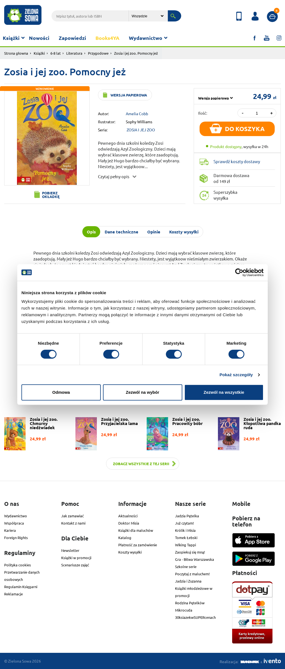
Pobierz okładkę (51, 194)
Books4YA (107, 38)
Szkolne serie (185, 566)
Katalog (124, 537)
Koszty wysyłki (130, 552)
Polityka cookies (17, 564)
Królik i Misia (185, 530)
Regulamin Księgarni (20, 586)
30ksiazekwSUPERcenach (195, 617)
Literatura (74, 53)
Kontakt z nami (73, 523)
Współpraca (14, 523)
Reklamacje (13, 593)
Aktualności (127, 515)
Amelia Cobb (137, 113)
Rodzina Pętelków (190, 602)
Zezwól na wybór (142, 392)
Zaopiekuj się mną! (190, 552)
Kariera (10, 530)
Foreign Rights (16, 537)
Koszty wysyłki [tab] (183, 232)
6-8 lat (55, 53)
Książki (11, 38)
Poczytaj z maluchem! (192, 573)
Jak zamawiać (72, 515)
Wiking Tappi (185, 544)
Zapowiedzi (72, 38)
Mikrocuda (183, 610)
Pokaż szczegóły (236, 374)
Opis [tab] (91, 232)
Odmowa (61, 392)
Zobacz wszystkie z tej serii (141, 463)
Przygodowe (98, 53)
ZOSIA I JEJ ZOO (141, 129)
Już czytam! (184, 523)
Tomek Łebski (186, 537)
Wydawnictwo (145, 38)
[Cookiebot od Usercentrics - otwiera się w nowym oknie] (239, 272)
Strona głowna (16, 53)
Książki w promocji (76, 557)
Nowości (39, 38)
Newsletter (70, 550)
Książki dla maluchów (135, 530)
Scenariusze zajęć (75, 564)
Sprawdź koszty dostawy (236, 161)
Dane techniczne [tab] (121, 232)
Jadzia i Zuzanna (188, 581)
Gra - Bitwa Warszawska (194, 559)
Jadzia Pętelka (187, 515)
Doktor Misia (128, 523)
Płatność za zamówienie (137, 544)
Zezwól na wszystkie (224, 392)
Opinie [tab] (153, 232)
